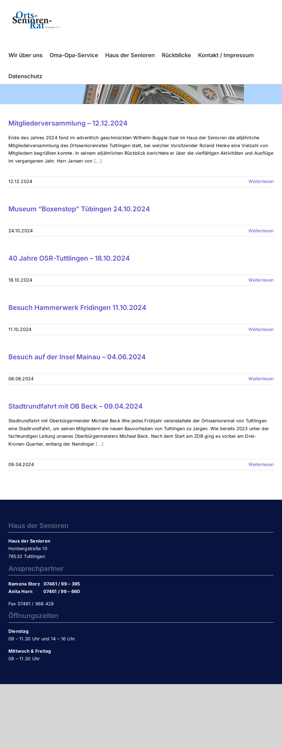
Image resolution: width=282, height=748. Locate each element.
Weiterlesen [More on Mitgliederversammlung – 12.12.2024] (261, 181)
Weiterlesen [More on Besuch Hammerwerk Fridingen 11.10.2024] (261, 329)
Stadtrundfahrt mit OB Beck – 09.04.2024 (75, 406)
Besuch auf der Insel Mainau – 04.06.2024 (77, 357)
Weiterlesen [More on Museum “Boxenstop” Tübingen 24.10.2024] (261, 230)
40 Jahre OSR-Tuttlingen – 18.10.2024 (69, 258)
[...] (98, 161)
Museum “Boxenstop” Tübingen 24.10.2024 (79, 209)
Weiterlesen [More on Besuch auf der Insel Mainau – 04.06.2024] (261, 378)
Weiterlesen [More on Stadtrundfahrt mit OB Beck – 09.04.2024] (261, 464)
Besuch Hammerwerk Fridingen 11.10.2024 (77, 308)
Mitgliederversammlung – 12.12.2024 (68, 123)
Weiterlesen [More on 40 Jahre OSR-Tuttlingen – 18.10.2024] (261, 280)
